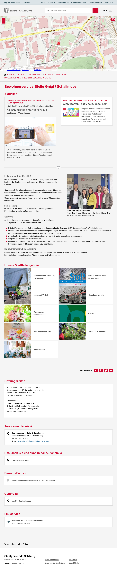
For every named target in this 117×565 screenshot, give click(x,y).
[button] (96, 370)
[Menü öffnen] (108, 10)
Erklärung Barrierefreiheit (55, 563)
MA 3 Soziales (35, 75)
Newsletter (73, 559)
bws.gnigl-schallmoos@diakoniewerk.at (33, 441)
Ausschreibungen (52, 559)
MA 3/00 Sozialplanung (56, 75)
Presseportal (63, 3)
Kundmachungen (78, 3)
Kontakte (51, 3)
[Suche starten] (95, 10)
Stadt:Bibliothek (95, 3)
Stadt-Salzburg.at (16, 75)
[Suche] (69, 10)
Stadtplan (109, 3)
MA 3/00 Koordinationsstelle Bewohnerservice (27, 78)
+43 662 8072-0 (18, 563)
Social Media (74, 563)
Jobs (43, 3)
